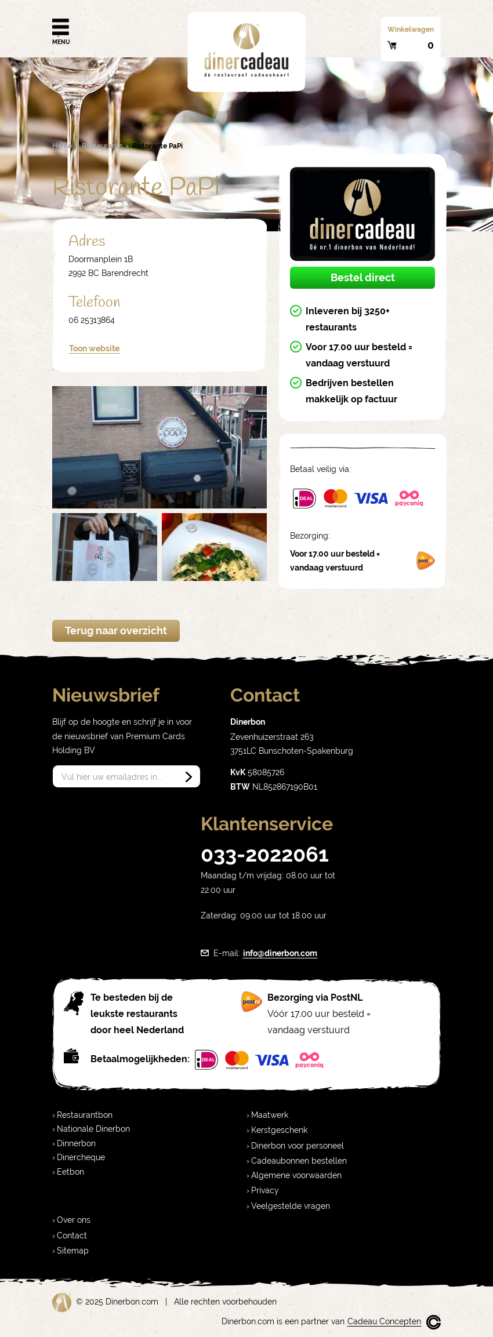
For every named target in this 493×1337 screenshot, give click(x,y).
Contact (72, 1235)
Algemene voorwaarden (296, 1175)
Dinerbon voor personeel (297, 1145)
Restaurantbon (85, 1115)
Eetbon (70, 1171)
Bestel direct (363, 277)
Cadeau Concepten (384, 1321)
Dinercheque (81, 1157)
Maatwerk (269, 1115)
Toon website (94, 348)
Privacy (265, 1190)
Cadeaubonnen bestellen (299, 1160)
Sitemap (73, 1250)
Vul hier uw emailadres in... (111, 777)
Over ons (73, 1220)
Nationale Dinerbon (93, 1128)
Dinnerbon (76, 1143)
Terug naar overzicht (116, 630)
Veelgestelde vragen (290, 1206)
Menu (60, 28)
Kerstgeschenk (279, 1130)
